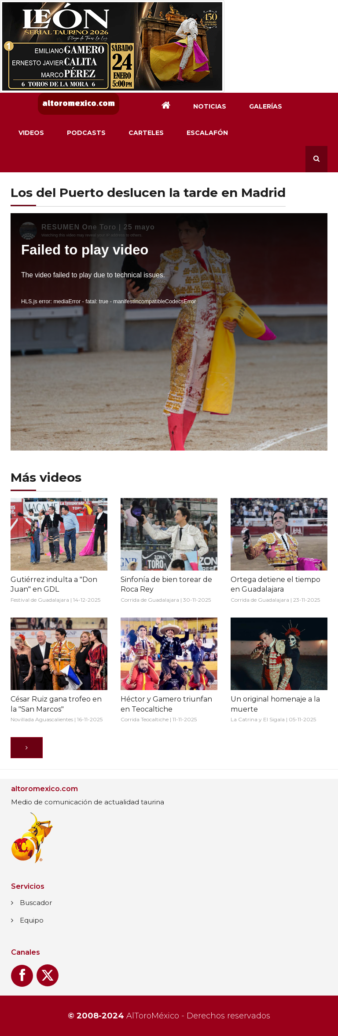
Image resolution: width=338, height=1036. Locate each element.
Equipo (32, 920)
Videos (31, 133)
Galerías (265, 106)
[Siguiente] (27, 747)
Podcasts (86, 133)
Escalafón (207, 133)
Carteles (146, 133)
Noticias (209, 106)
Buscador (36, 902)
